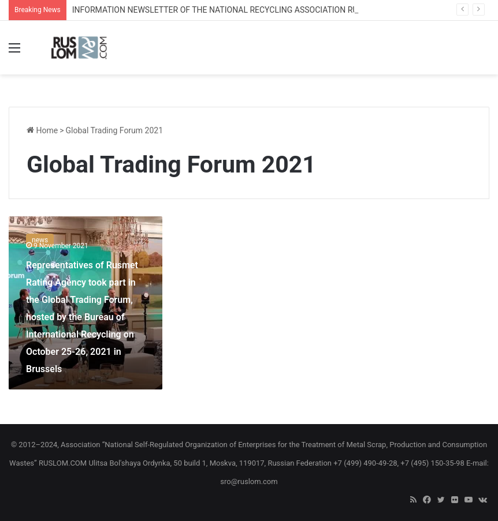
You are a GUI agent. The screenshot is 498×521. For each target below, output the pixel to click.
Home (42, 130)
